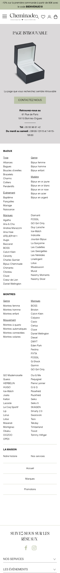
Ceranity (7, 256)
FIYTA (34, 353)
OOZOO (7, 435)
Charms (7, 178)
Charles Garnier (11, 260)
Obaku (6, 431)
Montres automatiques (15, 329)
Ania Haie (8, 232)
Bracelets (8, 174)
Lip (4, 411)
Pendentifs (8, 186)
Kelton (6, 399)
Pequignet (36, 379)
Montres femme (11, 306)
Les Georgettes (39, 251)
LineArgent (36, 259)
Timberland (37, 427)
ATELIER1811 (10, 236)
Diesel (34, 337)
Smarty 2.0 (36, 411)
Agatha (7, 220)
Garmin (35, 365)
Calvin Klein (9, 252)
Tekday (34, 423)
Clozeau (7, 272)
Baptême (8, 197)
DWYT (34, 341)
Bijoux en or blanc (40, 185)
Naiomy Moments (40, 275)
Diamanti (35, 215)
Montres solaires (12, 337)
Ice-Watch (36, 231)
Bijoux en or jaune (40, 181)
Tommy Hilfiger (39, 435)
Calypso (35, 318)
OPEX (6, 439)
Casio (34, 322)
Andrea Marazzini (12, 228)
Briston (34, 310)
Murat (34, 271)
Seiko (34, 399)
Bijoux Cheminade (12, 264)
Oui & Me (36, 375)
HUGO (7, 387)
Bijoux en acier (38, 193)
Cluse (6, 276)
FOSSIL (35, 219)
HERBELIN (9, 383)
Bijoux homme (38, 166)
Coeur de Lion (10, 280)
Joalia (6, 395)
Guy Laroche (37, 227)
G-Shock (35, 361)
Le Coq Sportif (10, 407)
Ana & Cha (9, 224)
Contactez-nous (30, 100)
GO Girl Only (38, 223)
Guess (6, 379)
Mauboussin (37, 267)
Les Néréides (38, 255)
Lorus (6, 415)
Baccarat (8, 244)
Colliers (7, 182)
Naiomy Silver (38, 279)
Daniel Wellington (12, 284)
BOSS (6, 248)
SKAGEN (36, 407)
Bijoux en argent (39, 197)
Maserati (7, 423)
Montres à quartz (12, 325)
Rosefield (36, 391)
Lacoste (7, 403)
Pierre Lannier (38, 383)
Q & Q (34, 387)
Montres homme (11, 310)
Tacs (33, 419)
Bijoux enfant (37, 170)
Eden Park (36, 345)
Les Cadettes (38, 247)
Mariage (7, 205)
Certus (34, 326)
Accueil (30, 468)
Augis (6, 240)
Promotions (30, 489)
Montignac (8, 427)
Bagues (7, 166)
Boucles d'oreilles (12, 170)
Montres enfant (11, 314)
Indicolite (35, 235)
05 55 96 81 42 (32, 127)
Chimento (8, 268)
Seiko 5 (35, 403)
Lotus (34, 263)
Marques (30, 479)
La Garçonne (37, 243)
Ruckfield (36, 395)
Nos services (38, 456)
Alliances (8, 162)
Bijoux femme (38, 162)
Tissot (34, 431)
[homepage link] (23, 17)
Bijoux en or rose (39, 189)
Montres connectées (14, 333)
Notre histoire (10, 456)
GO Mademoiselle (12, 375)
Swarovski (36, 415)
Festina (34, 349)
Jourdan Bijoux (39, 239)
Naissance (8, 209)
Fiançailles (8, 201)
